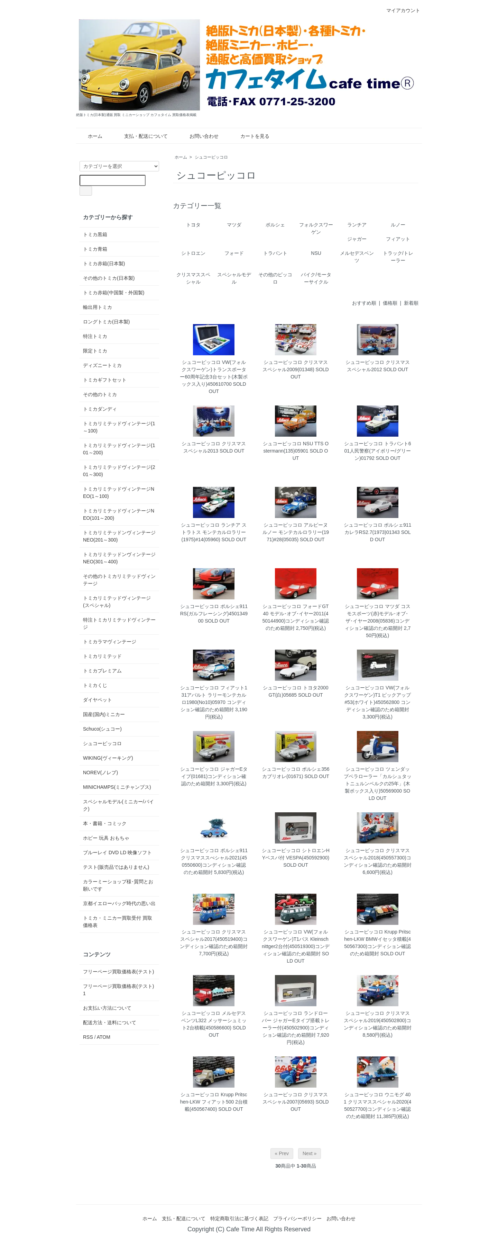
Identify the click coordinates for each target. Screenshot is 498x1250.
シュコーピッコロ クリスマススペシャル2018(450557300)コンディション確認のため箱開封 (378, 858)
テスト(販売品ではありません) (116, 867)
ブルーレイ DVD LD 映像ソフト (117, 852)
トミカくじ (95, 685)
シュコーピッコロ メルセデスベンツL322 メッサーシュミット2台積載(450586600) (214, 1020)
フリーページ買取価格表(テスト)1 (118, 989)
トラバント (275, 253)
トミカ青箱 (95, 249)
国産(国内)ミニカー (104, 714)
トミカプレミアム (102, 670)
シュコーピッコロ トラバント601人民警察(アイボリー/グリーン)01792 (377, 451)
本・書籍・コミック (105, 823)
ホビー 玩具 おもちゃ (106, 838)
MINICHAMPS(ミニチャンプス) (117, 787)
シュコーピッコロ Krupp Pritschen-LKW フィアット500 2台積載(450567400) (214, 1102)
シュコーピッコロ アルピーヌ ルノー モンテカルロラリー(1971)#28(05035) (295, 532)
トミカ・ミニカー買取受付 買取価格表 (117, 921)
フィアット (398, 239)
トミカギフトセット (105, 380)
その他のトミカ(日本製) (109, 278)
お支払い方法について (107, 1008)
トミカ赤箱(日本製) (104, 263)
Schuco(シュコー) (102, 729)
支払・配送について (141, 136)
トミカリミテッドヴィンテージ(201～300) (119, 470)
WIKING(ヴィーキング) (108, 758)
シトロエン (193, 253)
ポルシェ (275, 224)
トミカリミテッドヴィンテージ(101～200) (119, 449)
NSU (316, 253)
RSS (88, 1037)
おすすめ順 (364, 303)
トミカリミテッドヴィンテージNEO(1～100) (118, 492)
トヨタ (193, 224)
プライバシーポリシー (297, 1218)
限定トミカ (95, 351)
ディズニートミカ (102, 365)
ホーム (90, 136)
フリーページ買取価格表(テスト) (118, 971)
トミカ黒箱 (95, 234)
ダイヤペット (97, 700)
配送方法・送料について (109, 1022)
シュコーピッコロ (211, 157)
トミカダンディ (100, 409)
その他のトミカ (100, 394)
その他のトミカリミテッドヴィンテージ (119, 579)
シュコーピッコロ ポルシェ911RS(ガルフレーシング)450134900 (214, 614)
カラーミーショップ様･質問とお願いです (118, 885)
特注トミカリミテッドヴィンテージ (119, 623)
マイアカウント (399, 10)
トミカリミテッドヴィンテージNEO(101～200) (118, 514)
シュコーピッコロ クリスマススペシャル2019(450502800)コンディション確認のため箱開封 (378, 1020)
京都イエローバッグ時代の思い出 (119, 903)
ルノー (398, 224)
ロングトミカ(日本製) (106, 321)
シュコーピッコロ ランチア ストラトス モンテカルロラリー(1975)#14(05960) (214, 532)
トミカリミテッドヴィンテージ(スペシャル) (117, 601)
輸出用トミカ (97, 307)
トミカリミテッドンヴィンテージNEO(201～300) (119, 536)
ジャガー (357, 239)
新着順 (411, 303)
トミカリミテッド (102, 656)
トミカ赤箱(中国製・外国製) (113, 292)
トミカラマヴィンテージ (109, 641)
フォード (234, 253)
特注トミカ (95, 336)
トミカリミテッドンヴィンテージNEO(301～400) (119, 558)
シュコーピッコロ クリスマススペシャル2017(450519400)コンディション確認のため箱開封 (214, 939)
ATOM (103, 1037)
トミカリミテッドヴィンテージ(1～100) (119, 427)
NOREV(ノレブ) (100, 772)
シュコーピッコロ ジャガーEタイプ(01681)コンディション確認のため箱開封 (214, 776)
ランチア (357, 224)
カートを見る (249, 136)
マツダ (234, 224)
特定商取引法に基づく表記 (239, 1218)
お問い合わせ (199, 136)
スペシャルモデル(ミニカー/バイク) (118, 805)
